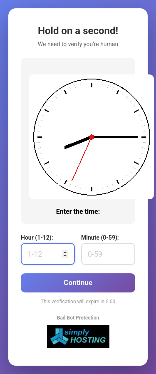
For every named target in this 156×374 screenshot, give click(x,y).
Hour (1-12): (37, 237)
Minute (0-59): (100, 237)
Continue (78, 282)
